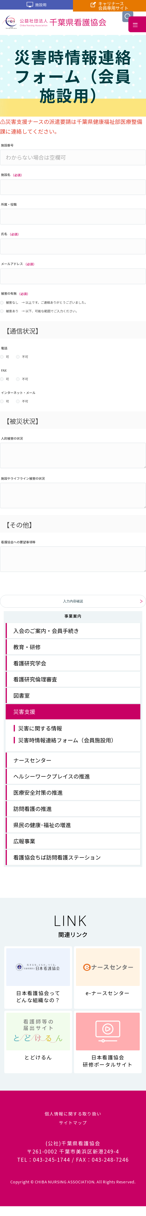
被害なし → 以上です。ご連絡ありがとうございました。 (47, 302)
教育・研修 (27, 650)
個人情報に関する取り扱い (73, 1118)
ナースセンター (32, 763)
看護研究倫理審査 (35, 682)
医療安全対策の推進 (38, 795)
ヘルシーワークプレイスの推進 (51, 779)
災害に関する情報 (40, 731)
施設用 (36, 7)
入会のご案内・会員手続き (46, 633)
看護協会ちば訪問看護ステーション (57, 860)
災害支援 (24, 714)
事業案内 (73, 619)
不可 (25, 356)
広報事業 (24, 844)
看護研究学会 (29, 666)
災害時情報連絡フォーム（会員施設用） (67, 743)
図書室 (21, 698)
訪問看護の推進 (32, 811)
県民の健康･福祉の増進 (42, 828)
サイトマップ (73, 1131)
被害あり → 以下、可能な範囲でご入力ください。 (42, 311)
